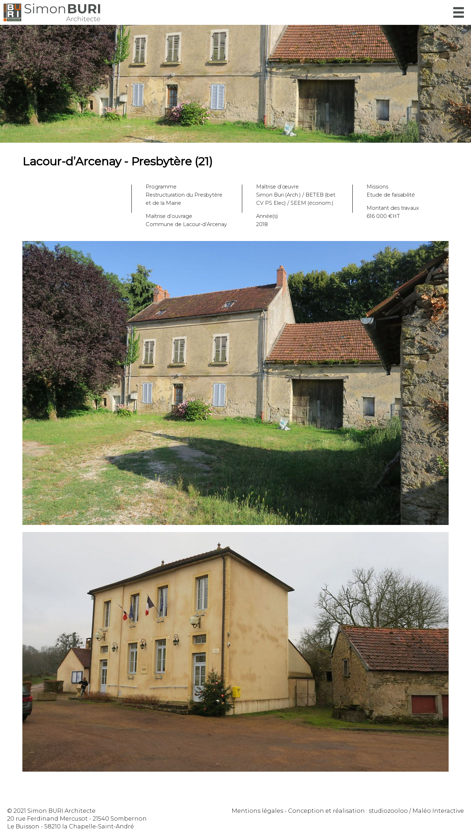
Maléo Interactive (438, 810)
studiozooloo (388, 810)
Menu (458, 12)
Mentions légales (257, 810)
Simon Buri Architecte (52, 12)
